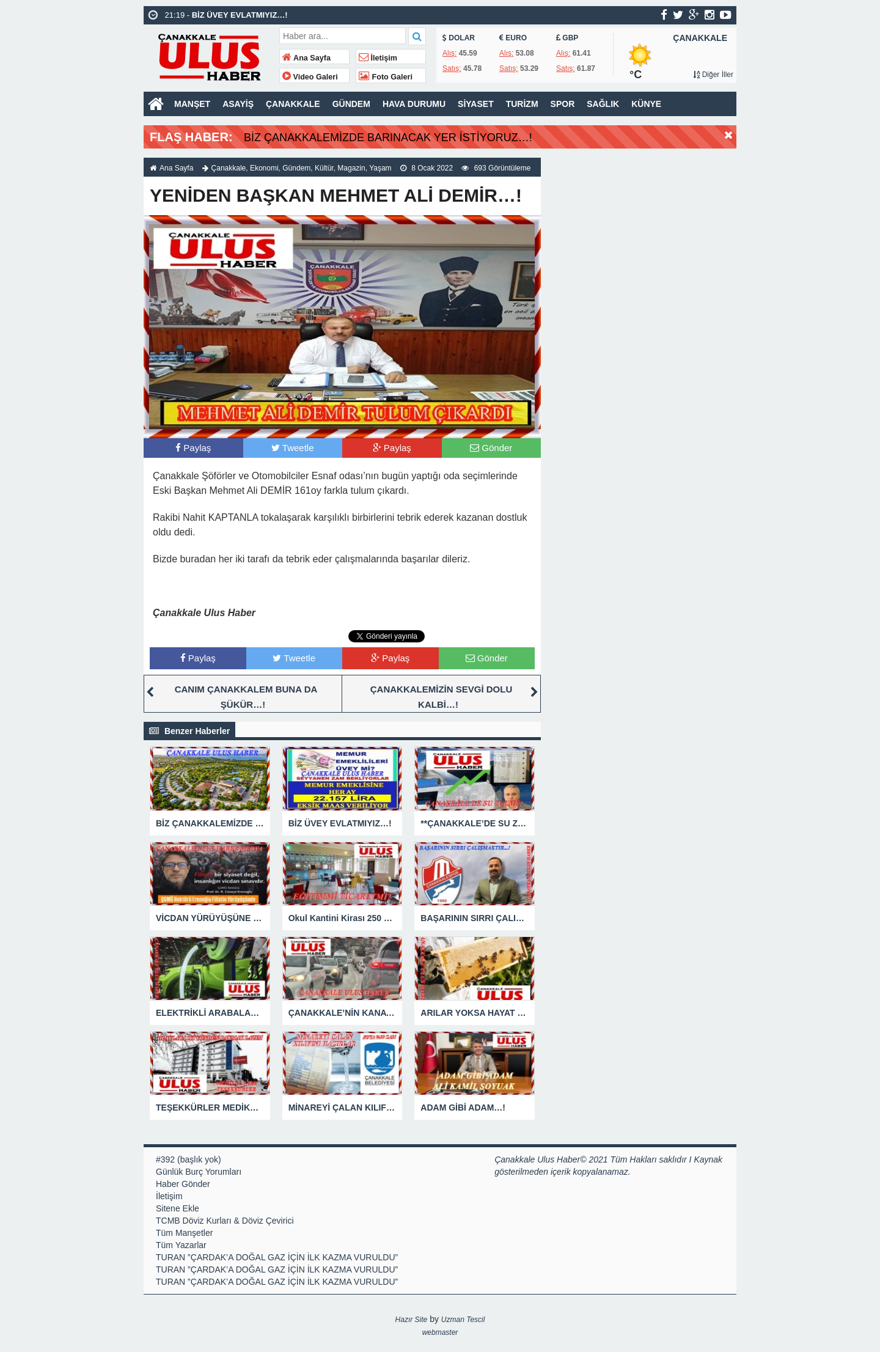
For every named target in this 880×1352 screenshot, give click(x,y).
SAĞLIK (603, 104)
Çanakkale (228, 168)
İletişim (378, 58)
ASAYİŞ (238, 104)
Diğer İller (713, 74)
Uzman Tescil (463, 1319)
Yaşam (380, 168)
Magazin (351, 168)
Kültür (324, 168)
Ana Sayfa (306, 58)
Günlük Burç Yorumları (198, 1172)
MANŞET (192, 104)
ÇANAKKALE (293, 104)
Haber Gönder (183, 1184)
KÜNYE (646, 104)
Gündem (296, 168)
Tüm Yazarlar (181, 1245)
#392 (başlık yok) (188, 1159)
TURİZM (522, 104)
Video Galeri (310, 77)
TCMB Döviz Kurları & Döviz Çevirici (225, 1220)
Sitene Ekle (177, 1208)
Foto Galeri (386, 77)
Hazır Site (411, 1319)
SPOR (563, 104)
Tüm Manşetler (184, 1233)
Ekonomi (264, 168)
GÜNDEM (351, 104)
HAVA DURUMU (414, 104)
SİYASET (476, 104)
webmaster (440, 1332)
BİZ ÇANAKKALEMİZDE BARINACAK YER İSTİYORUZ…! (388, 137)
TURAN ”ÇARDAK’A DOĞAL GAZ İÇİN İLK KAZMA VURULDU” (277, 1257)
